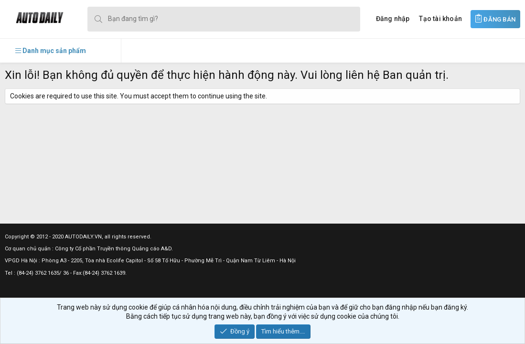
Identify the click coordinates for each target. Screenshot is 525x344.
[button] (50, 50)
